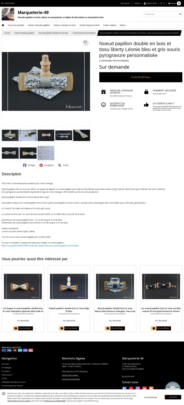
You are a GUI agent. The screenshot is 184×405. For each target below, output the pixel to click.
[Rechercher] (180, 14)
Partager (29, 165)
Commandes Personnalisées (114, 60)
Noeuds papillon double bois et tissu (53, 33)
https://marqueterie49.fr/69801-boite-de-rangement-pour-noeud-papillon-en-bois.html (40, 245)
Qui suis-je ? (7, 375)
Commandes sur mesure (12, 386)
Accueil (7, 33)
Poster (63, 165)
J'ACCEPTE (173, 397)
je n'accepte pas (150, 397)
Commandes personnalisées (84, 33)
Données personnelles (71, 379)
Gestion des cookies (70, 375)
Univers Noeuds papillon (24, 33)
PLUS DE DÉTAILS (140, 77)
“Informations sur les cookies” (19, 401)
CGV (4, 378)
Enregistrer (46, 165)
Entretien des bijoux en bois (13, 382)
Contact (137, 3)
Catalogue (6, 367)
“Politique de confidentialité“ (55, 401)
